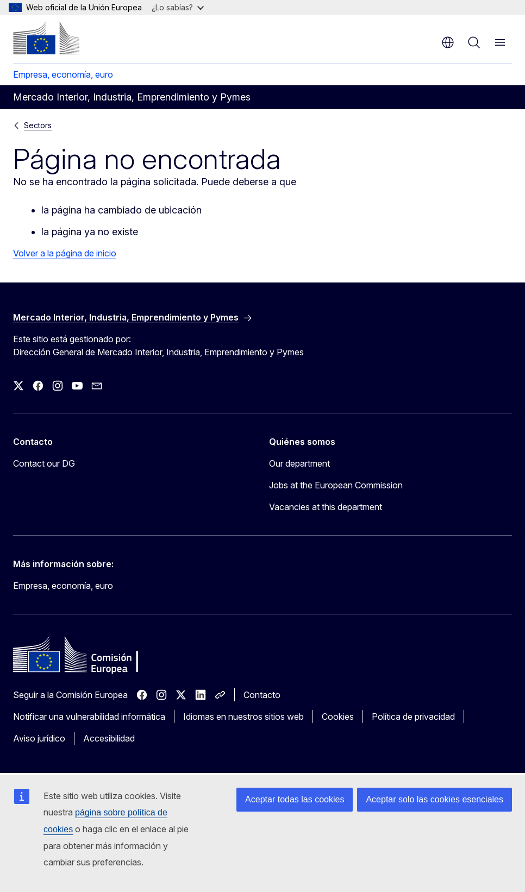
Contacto (261, 694)
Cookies (338, 716)
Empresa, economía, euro (63, 74)
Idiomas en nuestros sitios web (243, 716)
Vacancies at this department (325, 506)
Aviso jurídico (39, 738)
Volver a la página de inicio (64, 253)
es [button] (447, 42)
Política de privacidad (413, 716)
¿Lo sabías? (178, 7)
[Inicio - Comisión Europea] (46, 38)
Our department (299, 463)
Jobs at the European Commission (336, 485)
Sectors (38, 125)
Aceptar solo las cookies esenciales (434, 799)
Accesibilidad (109, 738)
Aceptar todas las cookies (294, 799)
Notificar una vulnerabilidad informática (89, 716)
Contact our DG (44, 463)
